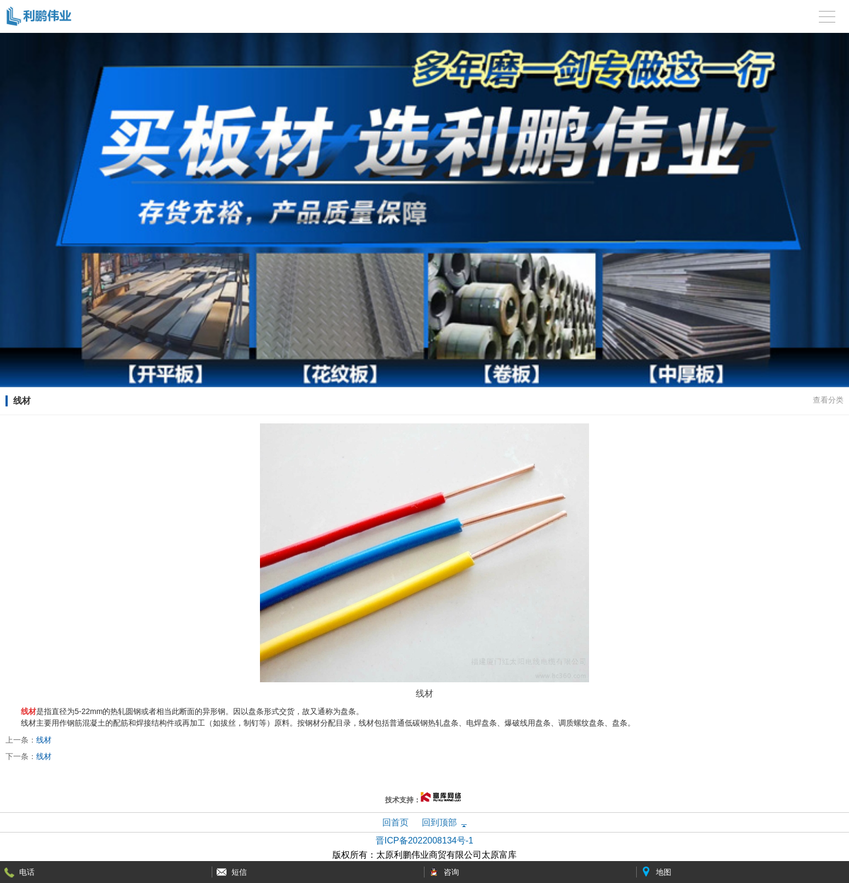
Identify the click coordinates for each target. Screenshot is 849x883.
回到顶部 (439, 822)
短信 (239, 872)
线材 (44, 739)
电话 (27, 872)
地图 (663, 872)
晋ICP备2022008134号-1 (424, 840)
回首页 (395, 822)
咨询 (451, 872)
